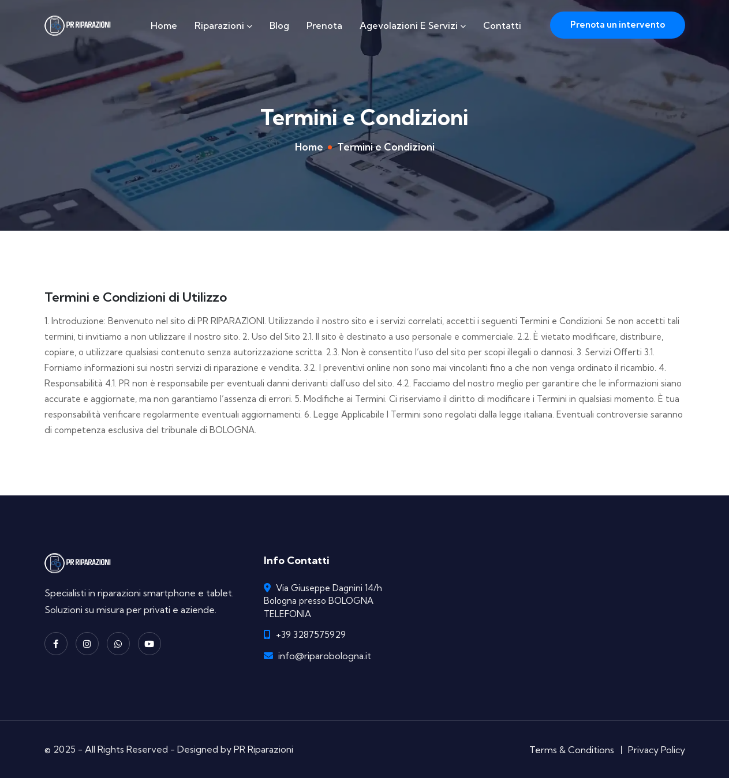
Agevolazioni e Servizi (413, 25)
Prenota (324, 25)
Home (164, 25)
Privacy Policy (656, 750)
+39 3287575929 (311, 634)
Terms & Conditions (571, 750)
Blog (279, 25)
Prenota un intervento (617, 24)
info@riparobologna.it (324, 656)
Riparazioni (223, 25)
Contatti (502, 25)
